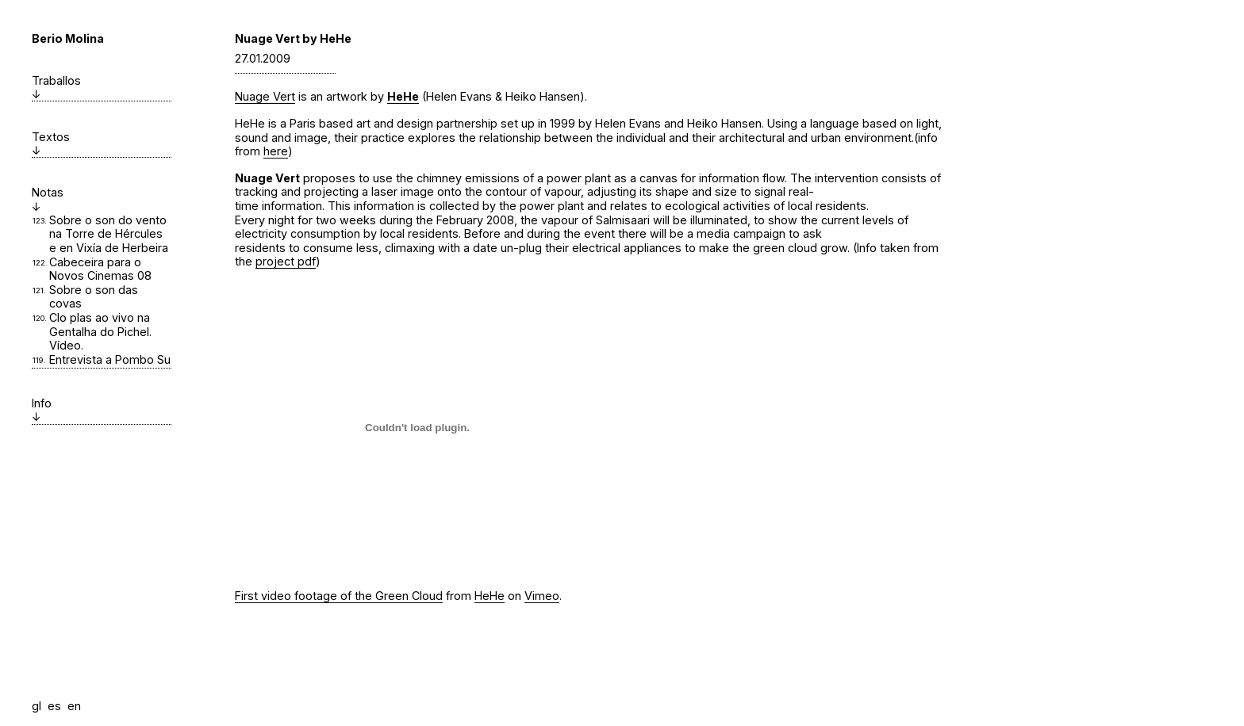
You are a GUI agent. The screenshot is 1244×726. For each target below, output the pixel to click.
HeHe (403, 96)
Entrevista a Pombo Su (110, 359)
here (275, 151)
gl (36, 706)
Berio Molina (68, 38)
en (74, 706)
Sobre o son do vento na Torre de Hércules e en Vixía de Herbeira (108, 233)
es (54, 706)
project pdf (285, 261)
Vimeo (541, 595)
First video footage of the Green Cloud (339, 595)
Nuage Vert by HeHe (293, 38)
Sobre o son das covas (93, 297)
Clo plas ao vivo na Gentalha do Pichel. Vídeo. (100, 331)
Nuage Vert (265, 96)
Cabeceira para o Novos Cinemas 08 (100, 269)
